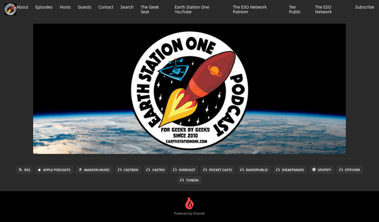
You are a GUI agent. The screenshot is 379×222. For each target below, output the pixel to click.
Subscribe (364, 7)
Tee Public (295, 9)
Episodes (43, 7)
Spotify (321, 170)
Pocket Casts (217, 170)
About (22, 7)
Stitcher (349, 170)
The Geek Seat (150, 9)
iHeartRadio (290, 170)
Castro (156, 170)
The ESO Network (323, 9)
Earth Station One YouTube (192, 9)
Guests (84, 7)
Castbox (128, 170)
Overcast (184, 170)
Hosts (65, 7)
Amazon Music (94, 170)
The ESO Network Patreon (249, 9)
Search (127, 7)
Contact (105, 7)
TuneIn (189, 180)
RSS (24, 170)
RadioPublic (254, 170)
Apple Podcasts (54, 170)
